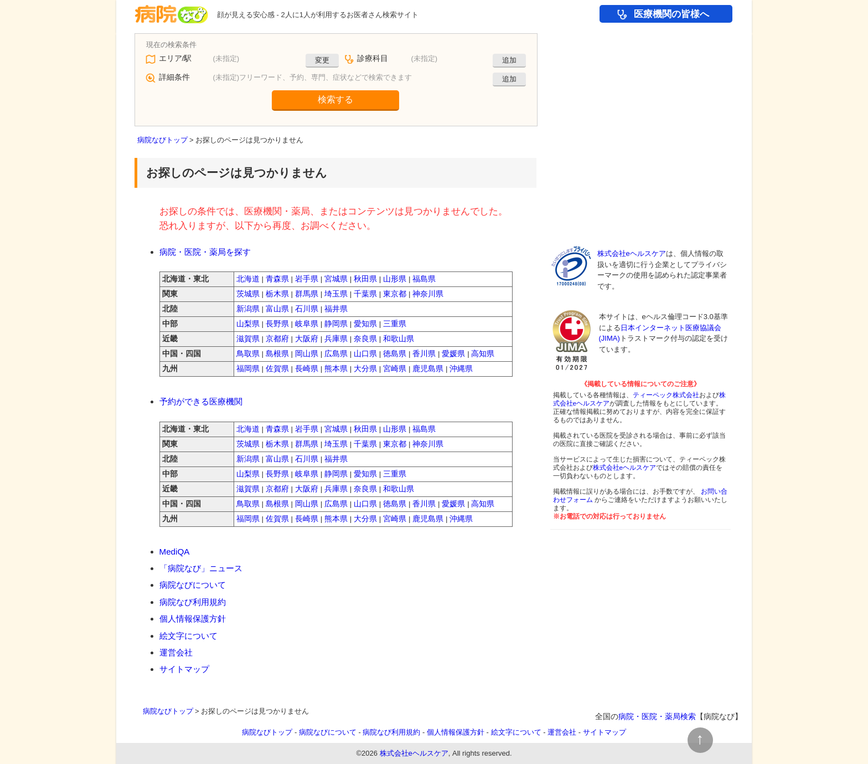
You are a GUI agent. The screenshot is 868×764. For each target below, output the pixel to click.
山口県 (365, 354)
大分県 (365, 369)
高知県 (482, 354)
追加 (509, 60)
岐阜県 (306, 324)
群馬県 (306, 294)
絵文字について (188, 635)
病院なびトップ (162, 140)
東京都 (394, 294)
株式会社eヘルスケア (631, 253)
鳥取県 (248, 354)
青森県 (277, 279)
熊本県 (336, 369)
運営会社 (176, 652)
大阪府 (306, 339)
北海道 (248, 279)
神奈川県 (427, 294)
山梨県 (248, 324)
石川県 (306, 309)
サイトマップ (184, 669)
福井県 (336, 309)
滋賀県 (248, 339)
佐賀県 (277, 369)
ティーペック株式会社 (666, 394)
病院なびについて (192, 584)
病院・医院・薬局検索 (657, 716)
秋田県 (365, 279)
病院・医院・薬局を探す (205, 252)
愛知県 (365, 324)
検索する (335, 99)
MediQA (174, 551)
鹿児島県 (427, 369)
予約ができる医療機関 (200, 401)
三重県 (394, 324)
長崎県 (306, 369)
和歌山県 (398, 339)
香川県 (424, 354)
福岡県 (248, 369)
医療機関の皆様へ (671, 14)
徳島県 (394, 354)
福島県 (424, 279)
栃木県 (277, 294)
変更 (322, 60)
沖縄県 (461, 369)
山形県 (394, 279)
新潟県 (248, 309)
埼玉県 (336, 294)
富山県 (277, 309)
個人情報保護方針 (192, 618)
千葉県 (365, 294)
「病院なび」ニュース (200, 568)
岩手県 (306, 279)
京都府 (277, 339)
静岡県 (336, 324)
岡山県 (306, 354)
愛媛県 (453, 354)
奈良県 (365, 339)
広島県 (336, 354)
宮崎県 (394, 369)
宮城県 (336, 279)
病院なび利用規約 (192, 602)
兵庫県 (336, 339)
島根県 (277, 354)
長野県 (277, 324)
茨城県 (248, 294)
